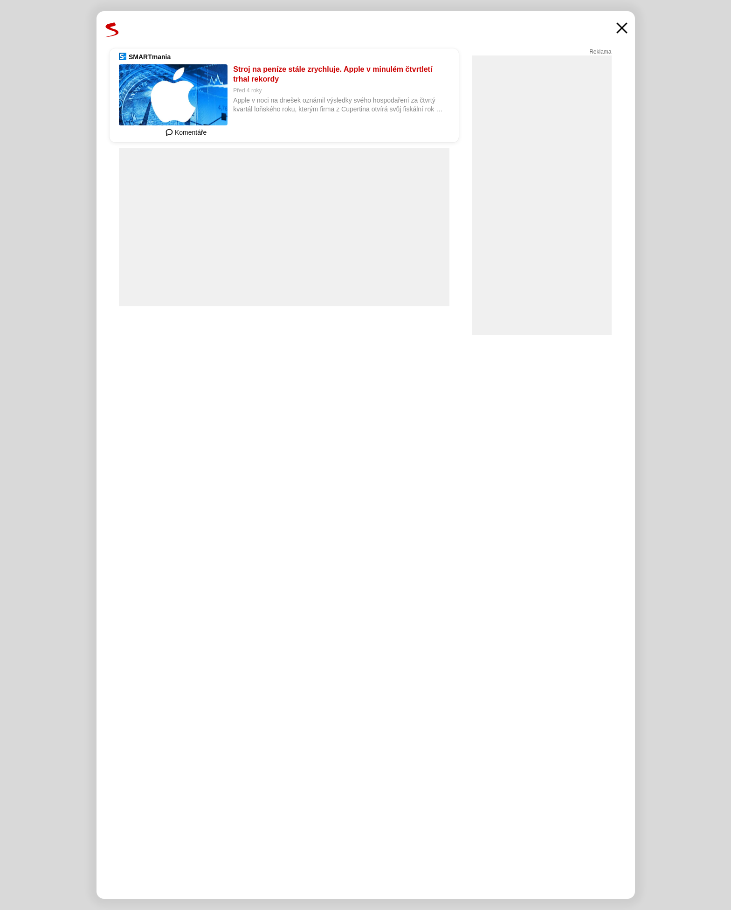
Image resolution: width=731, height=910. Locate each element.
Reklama (600, 51)
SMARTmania (150, 57)
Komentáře (186, 132)
